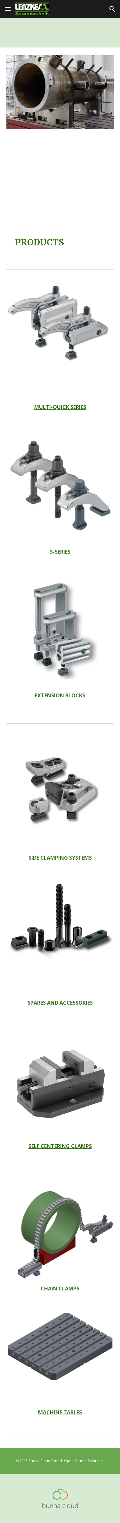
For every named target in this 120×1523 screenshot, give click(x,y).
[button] (7, 9)
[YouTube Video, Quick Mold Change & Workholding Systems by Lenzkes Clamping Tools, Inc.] (60, 181)
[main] (60, 242)
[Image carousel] (60, 92)
